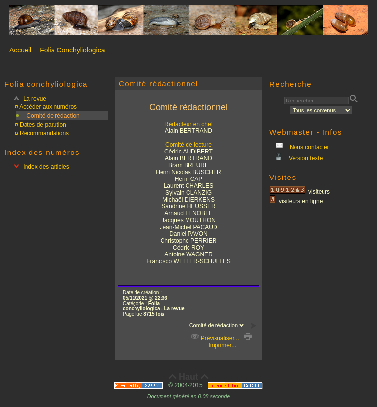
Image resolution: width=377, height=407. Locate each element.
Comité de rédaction (53, 115)
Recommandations (44, 133)
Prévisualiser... (215, 338)
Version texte (305, 158)
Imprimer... (229, 342)
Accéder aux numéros (48, 106)
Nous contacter (308, 147)
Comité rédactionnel (158, 83)
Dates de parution (43, 124)
